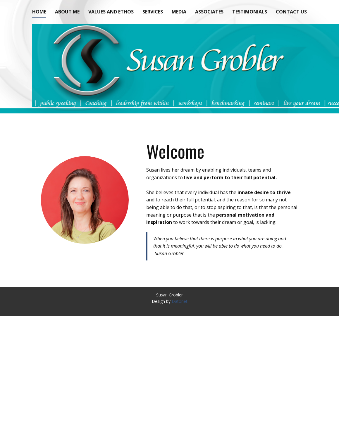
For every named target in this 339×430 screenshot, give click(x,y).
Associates (209, 11)
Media (179, 11)
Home (39, 11)
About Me (67, 11)
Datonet (179, 301)
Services (152, 11)
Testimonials (249, 11)
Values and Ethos (111, 11)
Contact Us (291, 11)
